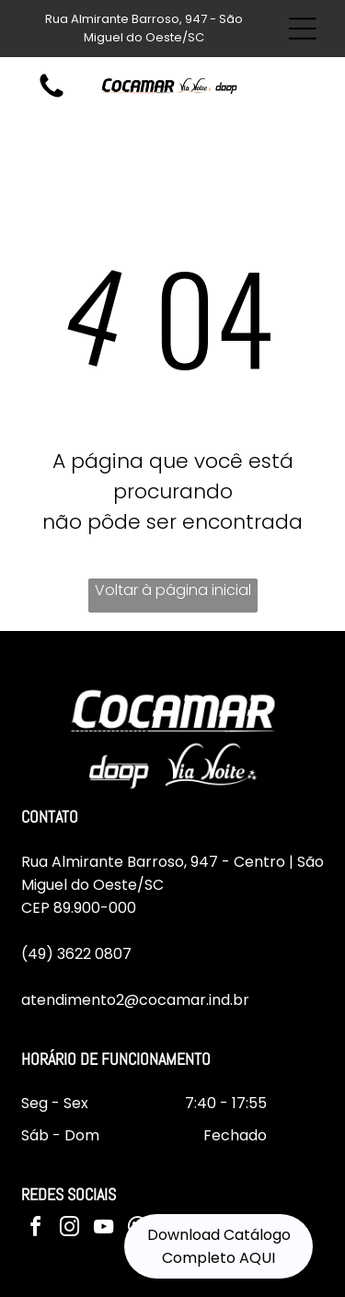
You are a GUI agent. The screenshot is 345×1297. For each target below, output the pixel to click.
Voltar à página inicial (173, 590)
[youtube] (104, 1229)
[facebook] (36, 1229)
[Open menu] (302, 28)
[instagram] (70, 1229)
